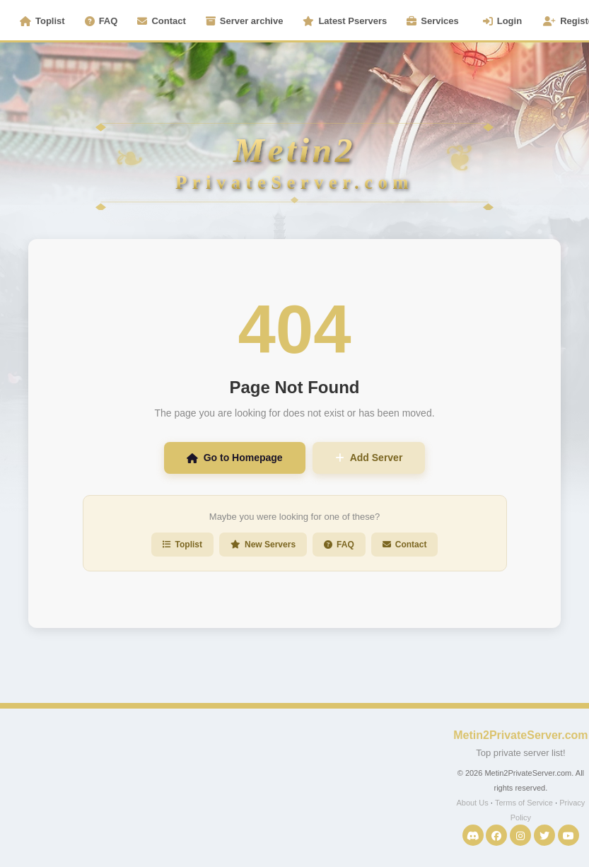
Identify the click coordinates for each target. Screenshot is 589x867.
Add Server (369, 457)
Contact (161, 21)
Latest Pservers (345, 21)
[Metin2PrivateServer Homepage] (294, 120)
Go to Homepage (235, 457)
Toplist (42, 21)
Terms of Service (524, 802)
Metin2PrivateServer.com (520, 735)
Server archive (245, 21)
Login (502, 21)
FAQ (101, 21)
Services (433, 21)
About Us (472, 802)
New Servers (263, 544)
